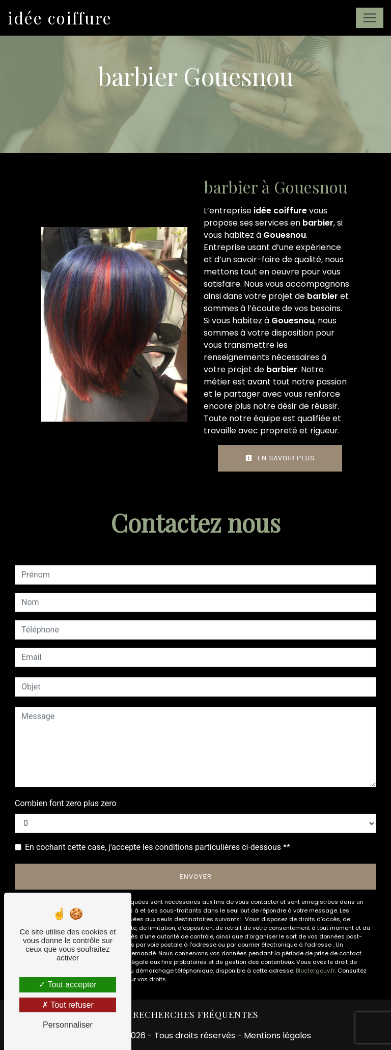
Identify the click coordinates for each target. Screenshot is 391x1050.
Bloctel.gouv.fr (315, 970)
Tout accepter (67, 984)
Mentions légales (276, 1035)
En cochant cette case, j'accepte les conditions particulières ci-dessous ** (157, 847)
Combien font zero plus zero (66, 803)
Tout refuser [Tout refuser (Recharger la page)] (68, 1005)
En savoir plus (280, 458)
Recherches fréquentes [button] (196, 1014)
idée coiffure (60, 18)
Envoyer (195, 876)
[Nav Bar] (369, 18)
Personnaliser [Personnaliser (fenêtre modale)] (68, 1024)
